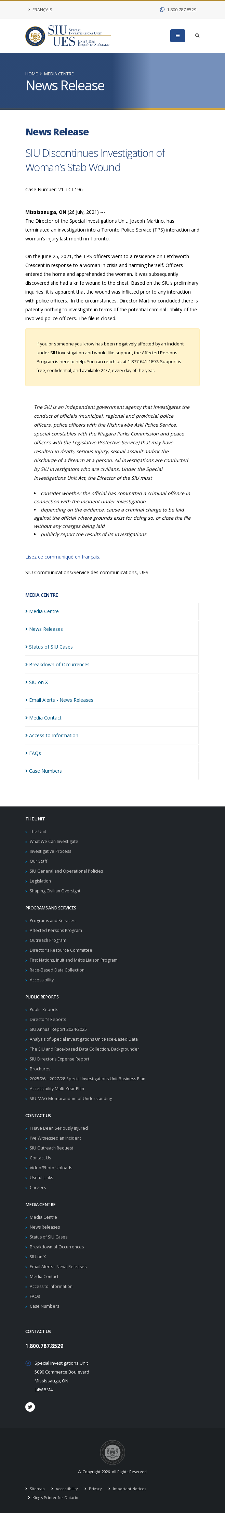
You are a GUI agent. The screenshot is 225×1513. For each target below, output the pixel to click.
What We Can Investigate (55, 841)
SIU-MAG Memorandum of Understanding (72, 1098)
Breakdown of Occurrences (57, 1247)
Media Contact (44, 1276)
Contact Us (41, 1158)
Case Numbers (45, 1306)
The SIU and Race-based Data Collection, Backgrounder (86, 1049)
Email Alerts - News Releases (59, 1267)
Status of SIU (49, 646)
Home (31, 74)
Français (40, 10)
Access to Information (52, 1286)
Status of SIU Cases (49, 1237)
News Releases (46, 1227)
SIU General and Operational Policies (67, 871)
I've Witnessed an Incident (56, 1138)
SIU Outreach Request (52, 1148)
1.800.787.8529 (178, 10)
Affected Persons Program (57, 930)
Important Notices (129, 1488)
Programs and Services (53, 920)
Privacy (95, 1488)
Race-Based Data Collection (57, 970)
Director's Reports (48, 1019)
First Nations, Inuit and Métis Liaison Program (75, 960)
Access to (51, 735)
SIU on (36, 682)
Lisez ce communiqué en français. (62, 556)
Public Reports (44, 1009)
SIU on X (38, 1257)
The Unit (38, 831)
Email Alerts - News (59, 700)
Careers (38, 1187)
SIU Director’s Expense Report (60, 1059)
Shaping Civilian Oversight (56, 891)
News (44, 629)
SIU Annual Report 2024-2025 (59, 1029)
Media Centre (59, 74)
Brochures (40, 1069)
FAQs (35, 1296)
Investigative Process (51, 851)
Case (43, 771)
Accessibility (42, 980)
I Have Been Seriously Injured (60, 1128)
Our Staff (39, 861)
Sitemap (37, 1488)
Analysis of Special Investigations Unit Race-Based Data (86, 1039)
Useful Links (42, 1178)
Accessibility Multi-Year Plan (58, 1089)
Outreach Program (48, 940)
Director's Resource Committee (62, 950)
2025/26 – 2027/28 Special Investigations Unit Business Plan (90, 1079)
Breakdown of (57, 664)
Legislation (41, 881)
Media (42, 611)
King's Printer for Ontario (55, 1497)
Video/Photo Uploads (52, 1168)
